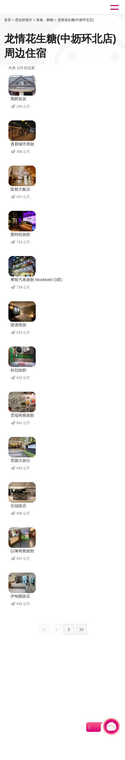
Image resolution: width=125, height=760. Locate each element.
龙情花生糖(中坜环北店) (76, 20)
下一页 (69, 629)
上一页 (56, 629)
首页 (7, 20)
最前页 (43, 629)
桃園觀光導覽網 (25, 7)
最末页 (81, 629)
